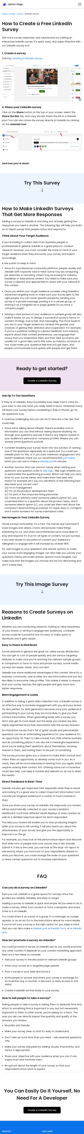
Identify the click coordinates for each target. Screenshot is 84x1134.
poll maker (69, 458)
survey (20, 14)
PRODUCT (6, 1131)
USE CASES (47, 1131)
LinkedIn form (58, 928)
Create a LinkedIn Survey (42, 380)
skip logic (48, 470)
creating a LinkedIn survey (27, 58)
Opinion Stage (8, 14)
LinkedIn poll (47, 461)
